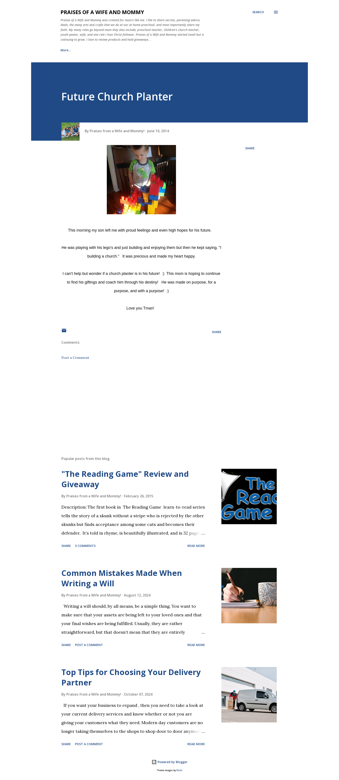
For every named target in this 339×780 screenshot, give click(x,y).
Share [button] (250, 148)
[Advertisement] (134, 402)
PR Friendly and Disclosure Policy (243, 50)
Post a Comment (75, 357)
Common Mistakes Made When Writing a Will (121, 578)
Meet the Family (94, 50)
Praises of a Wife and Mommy (102, 12)
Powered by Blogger (169, 762)
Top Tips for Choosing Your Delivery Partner (131, 677)
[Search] (258, 12)
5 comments (85, 546)
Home (65, 50)
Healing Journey (132, 50)
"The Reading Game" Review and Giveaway (125, 479)
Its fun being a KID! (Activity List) (181, 50)
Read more (196, 546)
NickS (179, 770)
